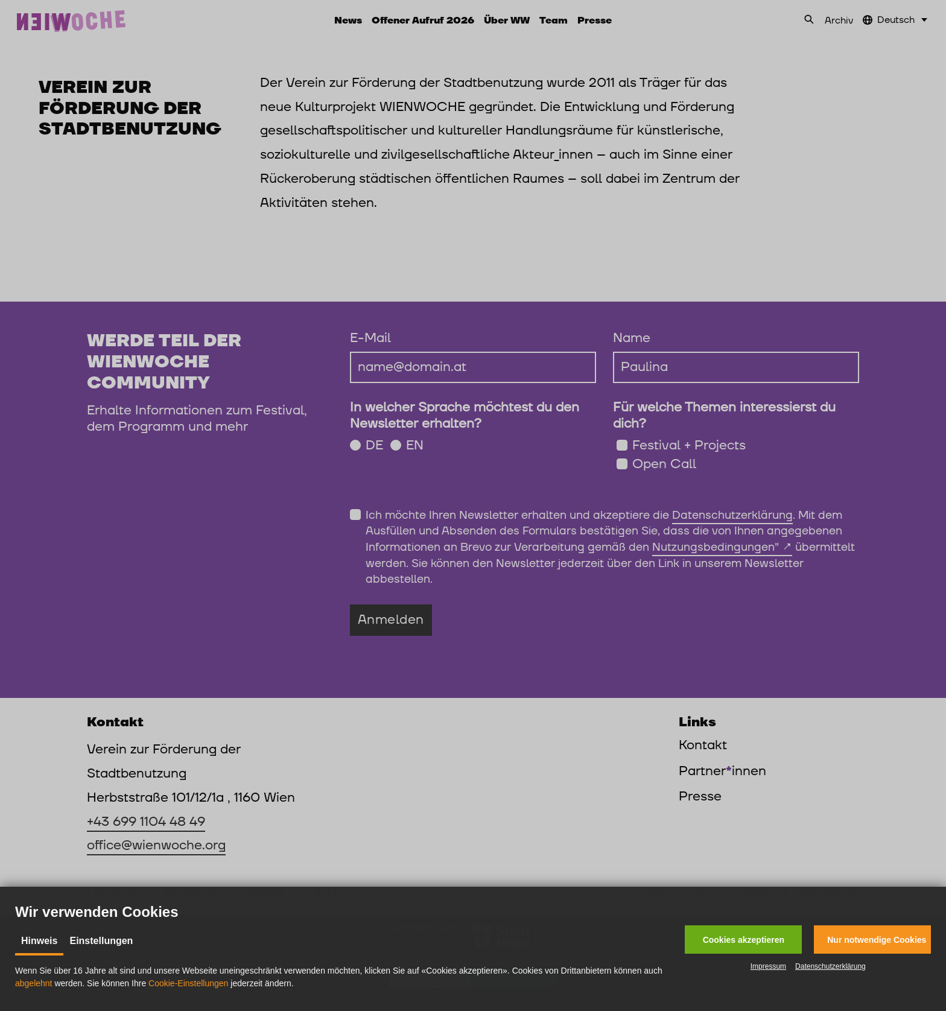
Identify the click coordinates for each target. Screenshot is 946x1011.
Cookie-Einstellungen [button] (188, 983)
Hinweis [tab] (39, 941)
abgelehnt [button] (33, 983)
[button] (743, 939)
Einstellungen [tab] (101, 941)
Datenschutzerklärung (830, 966)
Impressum (768, 966)
